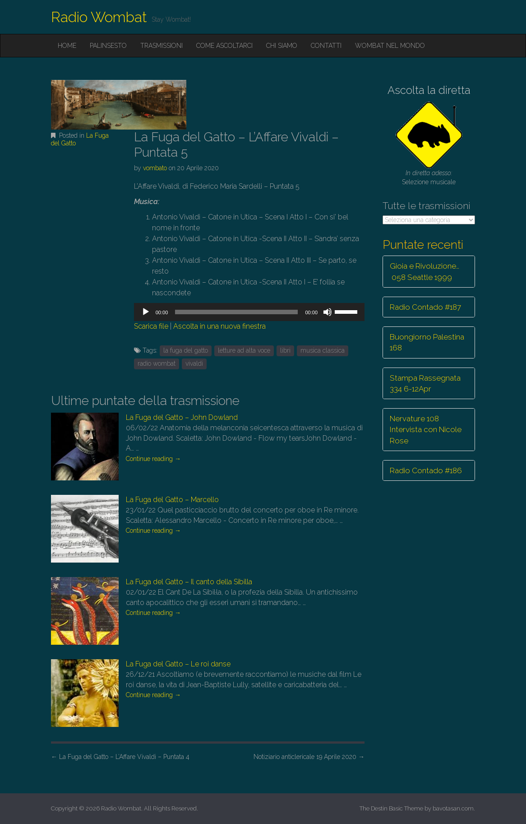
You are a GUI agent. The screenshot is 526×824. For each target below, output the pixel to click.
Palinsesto (108, 45)
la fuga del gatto (185, 350)
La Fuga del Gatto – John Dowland (182, 417)
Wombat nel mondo (390, 45)
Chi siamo (281, 45)
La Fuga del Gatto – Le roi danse (178, 664)
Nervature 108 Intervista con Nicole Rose (425, 429)
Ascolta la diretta (429, 90)
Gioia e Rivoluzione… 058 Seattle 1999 (424, 271)
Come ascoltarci (224, 45)
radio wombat (156, 363)
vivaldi (194, 363)
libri (285, 350)
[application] (249, 312)
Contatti (326, 45)
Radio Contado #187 (425, 307)
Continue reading (153, 458)
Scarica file (151, 326)
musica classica (322, 350)
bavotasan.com (453, 808)
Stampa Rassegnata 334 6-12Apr (425, 383)
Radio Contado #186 (426, 470)
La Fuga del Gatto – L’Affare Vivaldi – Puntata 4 (120, 756)
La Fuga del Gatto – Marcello (172, 499)
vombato (155, 168)
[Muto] (327, 312)
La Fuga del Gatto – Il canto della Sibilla (189, 581)
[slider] (236, 312)
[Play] (145, 312)
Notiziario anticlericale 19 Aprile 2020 (309, 756)
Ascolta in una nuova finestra (219, 326)
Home (67, 45)
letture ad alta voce (244, 350)
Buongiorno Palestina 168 (427, 342)
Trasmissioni (161, 45)
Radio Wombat (99, 17)
